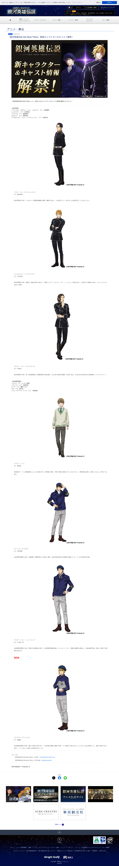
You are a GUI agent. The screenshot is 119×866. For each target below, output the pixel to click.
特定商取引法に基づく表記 (82, 851)
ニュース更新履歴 (21, 847)
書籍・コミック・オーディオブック (38, 847)
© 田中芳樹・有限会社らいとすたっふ (59, 861)
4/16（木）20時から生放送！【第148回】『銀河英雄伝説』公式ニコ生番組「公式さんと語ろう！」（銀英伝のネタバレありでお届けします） (89, 13)
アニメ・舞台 (57, 20)
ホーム (12, 847)
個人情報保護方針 (31, 851)
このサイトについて (107, 7)
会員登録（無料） (92, 7)
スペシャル (89, 20)
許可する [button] (109, 2)
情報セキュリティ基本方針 (65, 851)
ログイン (78, 7)
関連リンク (59, 824)
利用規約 (94, 851)
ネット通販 (106, 20)
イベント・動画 (73, 20)
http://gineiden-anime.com (47, 757)
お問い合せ (102, 851)
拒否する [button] (98, 2)
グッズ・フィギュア (40, 20)
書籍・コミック (24, 20)
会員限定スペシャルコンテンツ (91, 847)
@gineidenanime (47, 760)
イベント (77, 847)
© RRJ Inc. (59, 863)
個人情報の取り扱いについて (47, 851)
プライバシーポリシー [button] (77, 2)
